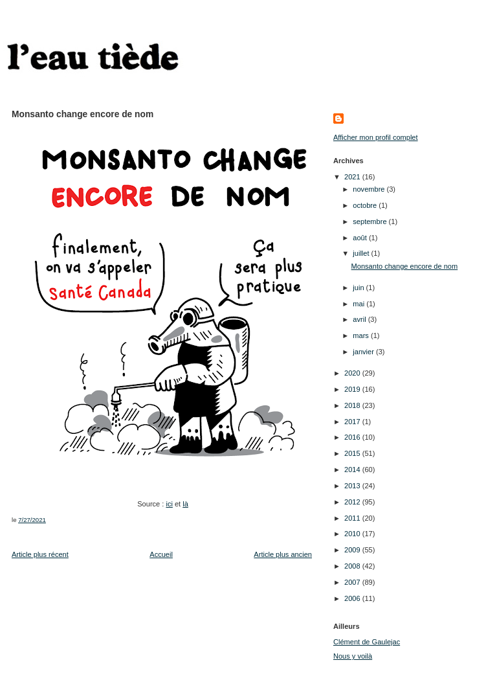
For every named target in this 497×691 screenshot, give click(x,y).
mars (362, 335)
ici (169, 504)
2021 (353, 177)
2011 (353, 518)
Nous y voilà (352, 656)
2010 (353, 534)
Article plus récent (40, 554)
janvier (364, 352)
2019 (353, 389)
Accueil (161, 554)
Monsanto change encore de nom (404, 266)
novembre (369, 189)
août (361, 238)
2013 (353, 486)
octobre (366, 205)
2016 (353, 437)
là (185, 504)
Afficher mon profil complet (375, 137)
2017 (353, 421)
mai (359, 304)
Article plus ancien (283, 554)
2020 (353, 373)
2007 (353, 582)
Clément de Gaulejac (366, 642)
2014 (353, 469)
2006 (353, 598)
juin (359, 287)
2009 (353, 550)
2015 (353, 453)
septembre (370, 221)
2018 (353, 405)
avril (360, 319)
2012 (353, 502)
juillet (362, 253)
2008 (353, 566)
